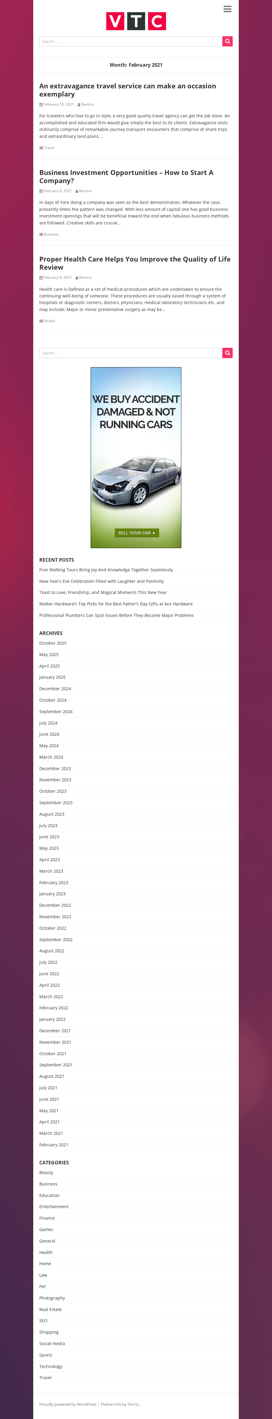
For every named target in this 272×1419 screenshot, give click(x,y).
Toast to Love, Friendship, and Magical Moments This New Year (103, 592)
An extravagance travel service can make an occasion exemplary (127, 89)
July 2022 (48, 962)
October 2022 (52, 928)
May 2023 (49, 848)
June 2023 (49, 837)
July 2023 (48, 825)
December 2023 (55, 768)
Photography (52, 1298)
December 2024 (55, 688)
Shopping (49, 1332)
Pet (42, 1286)
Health (49, 321)
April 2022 (49, 985)
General (47, 1241)
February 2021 (53, 1145)
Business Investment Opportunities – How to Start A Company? (126, 176)
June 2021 (49, 1099)
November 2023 (55, 780)
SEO (43, 1320)
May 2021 (49, 1110)
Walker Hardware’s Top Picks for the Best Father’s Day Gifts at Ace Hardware (116, 604)
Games (46, 1229)
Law (43, 1275)
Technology (50, 1366)
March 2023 (51, 871)
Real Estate (50, 1309)
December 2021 (55, 1030)
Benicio (87, 104)
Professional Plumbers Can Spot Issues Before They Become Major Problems (116, 615)
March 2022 (51, 996)
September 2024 (56, 711)
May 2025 (49, 654)
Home (45, 1263)
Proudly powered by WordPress (67, 1404)
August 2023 (51, 814)
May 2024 (49, 745)
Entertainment (54, 1206)
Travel (49, 148)
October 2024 (52, 700)
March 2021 (51, 1133)
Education (49, 1195)
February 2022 (53, 1008)
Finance (47, 1218)
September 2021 (56, 1065)
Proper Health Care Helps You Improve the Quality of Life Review (135, 262)
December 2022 (55, 905)
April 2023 (49, 859)
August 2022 (51, 951)
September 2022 (56, 939)
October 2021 (52, 1053)
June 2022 (49, 973)
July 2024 (48, 723)
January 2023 (52, 894)
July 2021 (48, 1087)
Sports (45, 1355)
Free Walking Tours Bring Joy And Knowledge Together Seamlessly (106, 570)
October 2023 (52, 791)
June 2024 (49, 734)
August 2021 (51, 1076)
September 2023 (56, 802)
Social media (52, 1343)
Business (51, 234)
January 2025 (52, 677)
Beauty (46, 1172)
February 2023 (53, 882)
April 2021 (49, 1122)
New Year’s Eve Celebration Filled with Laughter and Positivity (101, 581)
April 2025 (49, 666)
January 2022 (52, 1019)
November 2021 (55, 1042)
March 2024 (51, 757)
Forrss (133, 1404)
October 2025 (52, 643)
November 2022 (55, 916)
